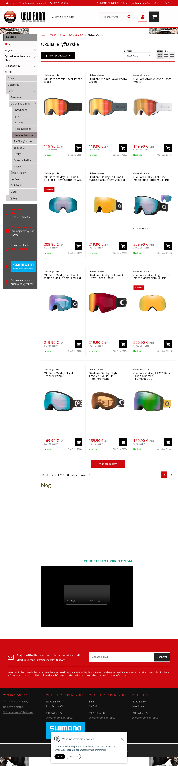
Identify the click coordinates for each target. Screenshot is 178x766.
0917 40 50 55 (61, 3)
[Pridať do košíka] (78, 148)
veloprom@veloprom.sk (34, 3)
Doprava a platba (13, 707)
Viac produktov (108, 463)
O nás (157, 3)
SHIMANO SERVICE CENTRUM (112, 3)
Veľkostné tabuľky (141, 3)
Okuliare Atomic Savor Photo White (152, 80)
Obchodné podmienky (15, 701)
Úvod (12, 3)
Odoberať (162, 657)
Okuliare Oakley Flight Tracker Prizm (58, 374)
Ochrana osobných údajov (18, 712)
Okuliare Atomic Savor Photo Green (108, 80)
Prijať (59, 756)
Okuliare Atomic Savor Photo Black (63, 80)
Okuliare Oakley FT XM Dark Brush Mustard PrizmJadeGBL (151, 375)
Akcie (8, 44)
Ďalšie (169, 3)
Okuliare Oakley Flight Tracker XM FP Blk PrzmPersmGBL (103, 375)
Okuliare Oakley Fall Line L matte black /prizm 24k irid (107, 178)
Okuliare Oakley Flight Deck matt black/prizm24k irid (151, 276)
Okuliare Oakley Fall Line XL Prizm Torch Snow (107, 276)
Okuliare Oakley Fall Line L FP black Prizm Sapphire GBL (63, 178)
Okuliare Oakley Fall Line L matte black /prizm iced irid (62, 276)
